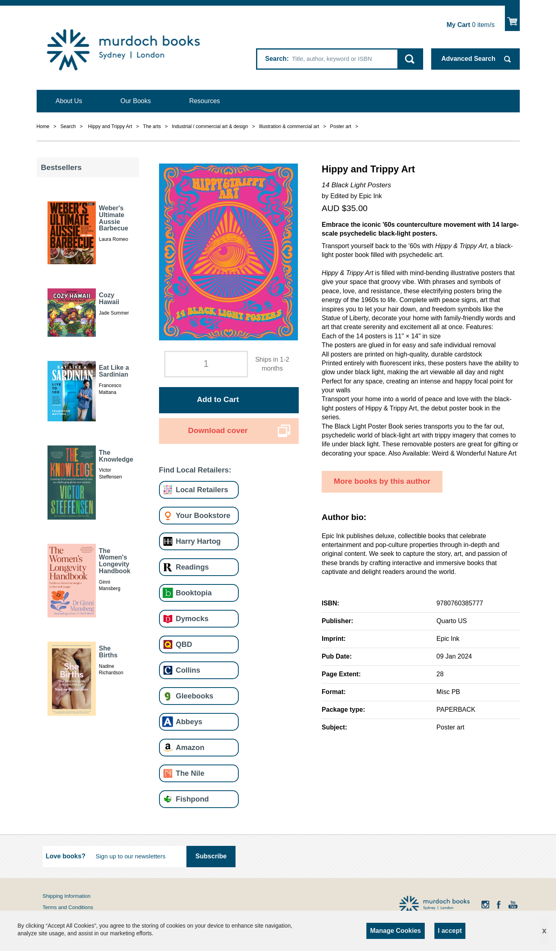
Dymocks (192, 618)
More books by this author (382, 481)
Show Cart (512, 18)
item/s (470, 24)
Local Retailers (202, 489)
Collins (188, 670)
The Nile (190, 773)
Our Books (135, 100)
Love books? (66, 856)
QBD (184, 644)
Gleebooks (194, 696)
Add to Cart (218, 399)
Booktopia (194, 592)
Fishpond (192, 799)
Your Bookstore (203, 515)
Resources (204, 100)
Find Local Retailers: (195, 470)
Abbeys (189, 721)
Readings (192, 567)
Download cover (218, 430)
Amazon (190, 747)
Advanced (468, 58)
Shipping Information (67, 896)
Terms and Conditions (68, 907)
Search (276, 58)
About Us (69, 100)
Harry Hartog (198, 541)
